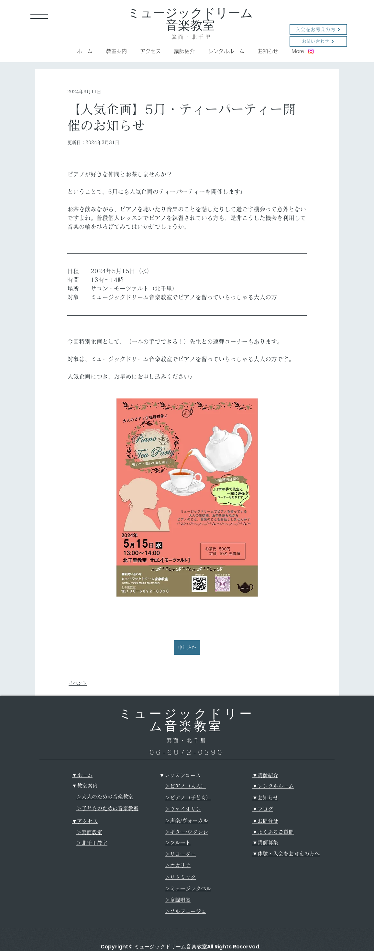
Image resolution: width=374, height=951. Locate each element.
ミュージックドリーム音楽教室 (190, 19)
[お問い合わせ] (318, 41)
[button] (39, 16)
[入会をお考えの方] (318, 29)
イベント (78, 683)
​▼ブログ (262, 808)
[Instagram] (310, 51)
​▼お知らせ (265, 797)
